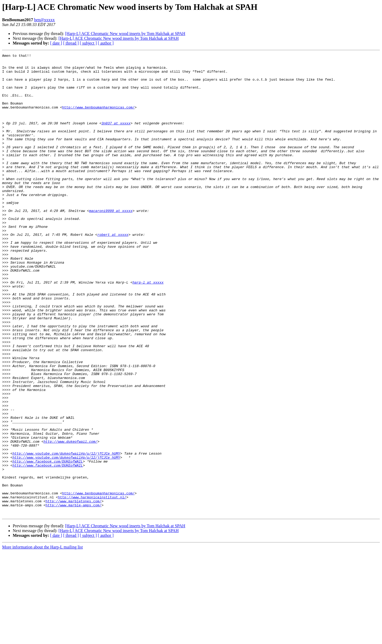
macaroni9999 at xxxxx (111, 242)
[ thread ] (71, 43)
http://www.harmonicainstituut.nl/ (92, 586)
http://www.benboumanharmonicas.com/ (98, 118)
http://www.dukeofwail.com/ (70, 519)
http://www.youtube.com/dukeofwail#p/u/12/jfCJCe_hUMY (66, 533)
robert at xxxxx (112, 271)
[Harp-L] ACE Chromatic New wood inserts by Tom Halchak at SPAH (125, 33)
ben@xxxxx (44, 20)
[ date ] (56, 43)
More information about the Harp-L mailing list (42, 639)
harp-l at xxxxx (147, 328)
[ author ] (106, 43)
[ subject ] (88, 43)
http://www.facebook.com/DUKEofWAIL (47, 543)
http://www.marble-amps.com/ (74, 595)
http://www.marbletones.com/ (74, 591)
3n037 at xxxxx (115, 137)
